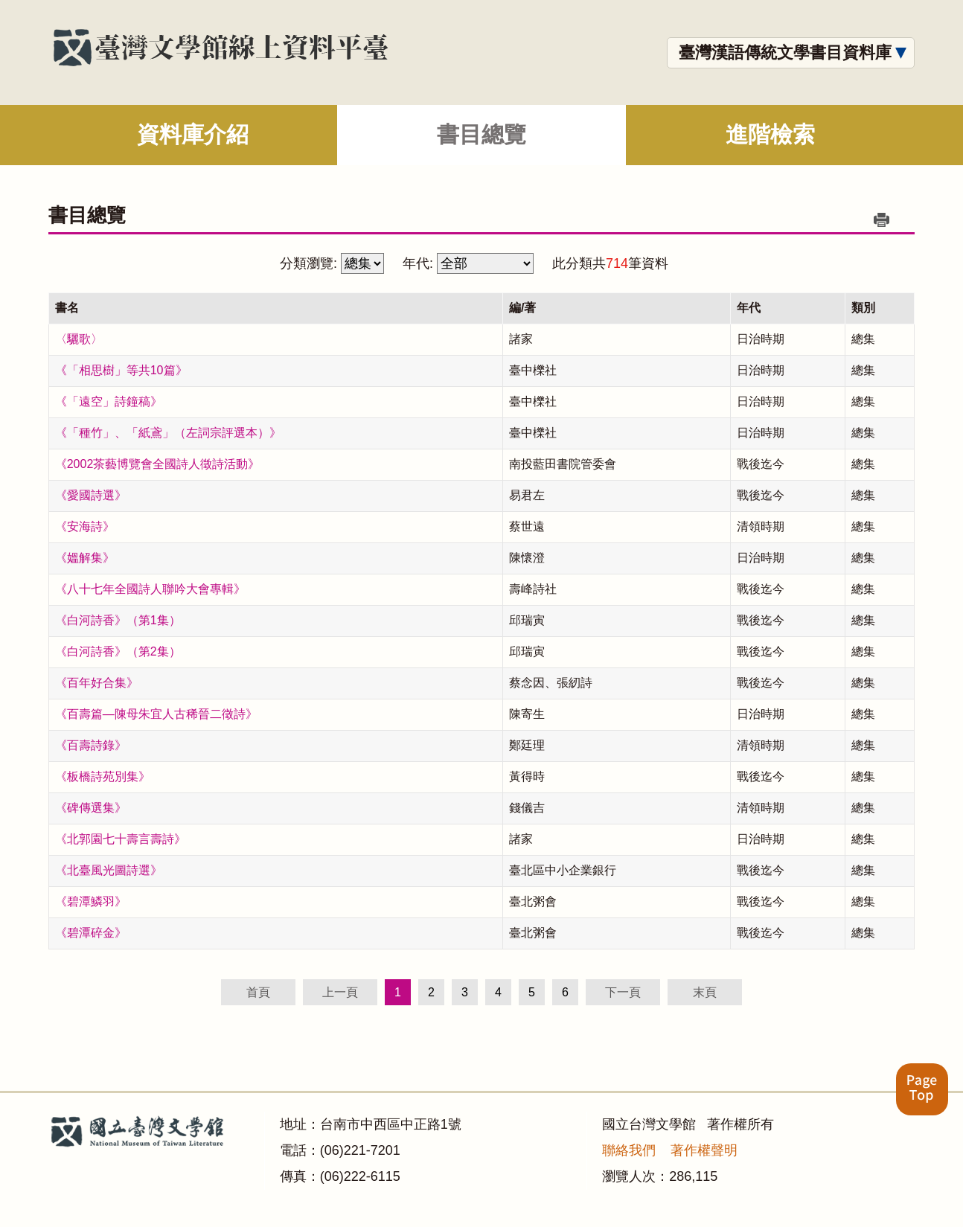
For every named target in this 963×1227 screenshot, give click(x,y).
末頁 (705, 992)
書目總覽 (481, 134)
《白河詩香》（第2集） (118, 651)
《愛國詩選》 (91, 495)
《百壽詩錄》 (91, 745)
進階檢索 (770, 134)
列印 (881, 219)
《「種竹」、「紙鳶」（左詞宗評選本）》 (168, 432)
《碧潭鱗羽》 (91, 901)
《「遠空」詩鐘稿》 (108, 401)
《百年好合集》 (96, 682)
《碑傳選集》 (91, 807)
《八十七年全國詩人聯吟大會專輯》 (150, 589)
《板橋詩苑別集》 (102, 776)
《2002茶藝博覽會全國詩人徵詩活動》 (157, 464)
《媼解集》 (85, 557)
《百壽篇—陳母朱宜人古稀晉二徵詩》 (156, 714)
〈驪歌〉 (79, 339)
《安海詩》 (85, 526)
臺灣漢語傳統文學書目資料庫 (785, 52)
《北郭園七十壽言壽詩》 (120, 839)
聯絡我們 (629, 1150)
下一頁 (623, 992)
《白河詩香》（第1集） (118, 620)
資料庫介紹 (193, 134)
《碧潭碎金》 (91, 932)
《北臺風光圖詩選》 (108, 870)
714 (617, 263)
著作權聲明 (704, 1150)
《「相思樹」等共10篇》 (121, 370)
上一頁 (340, 992)
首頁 (258, 992)
